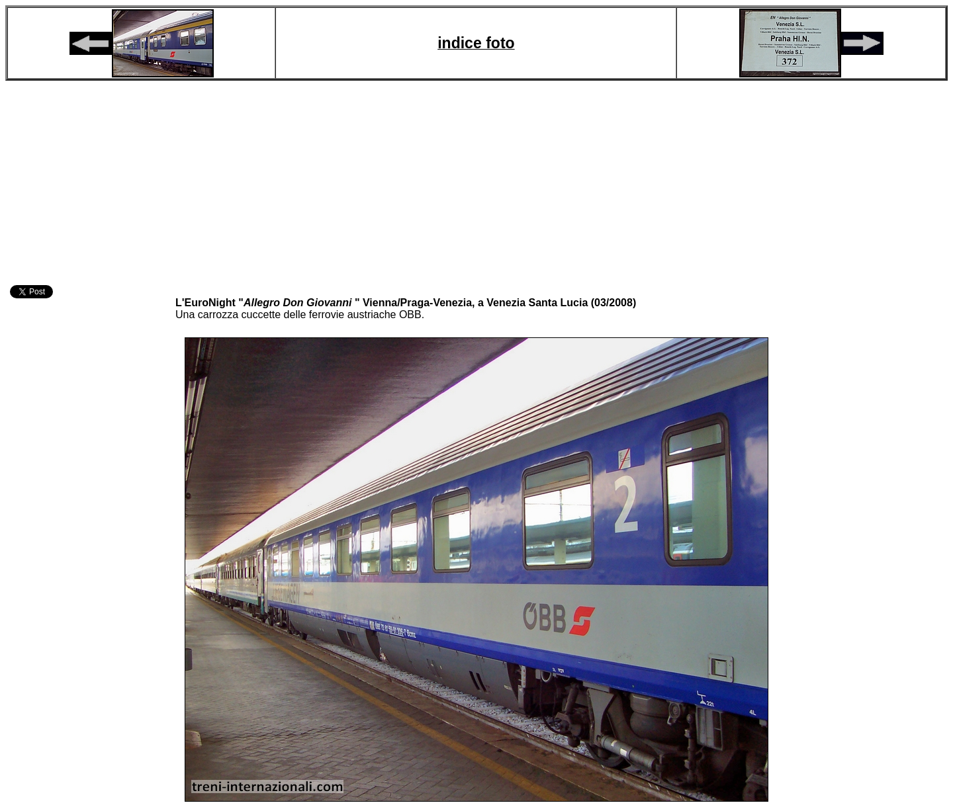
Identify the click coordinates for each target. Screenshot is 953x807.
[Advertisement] (476, 180)
